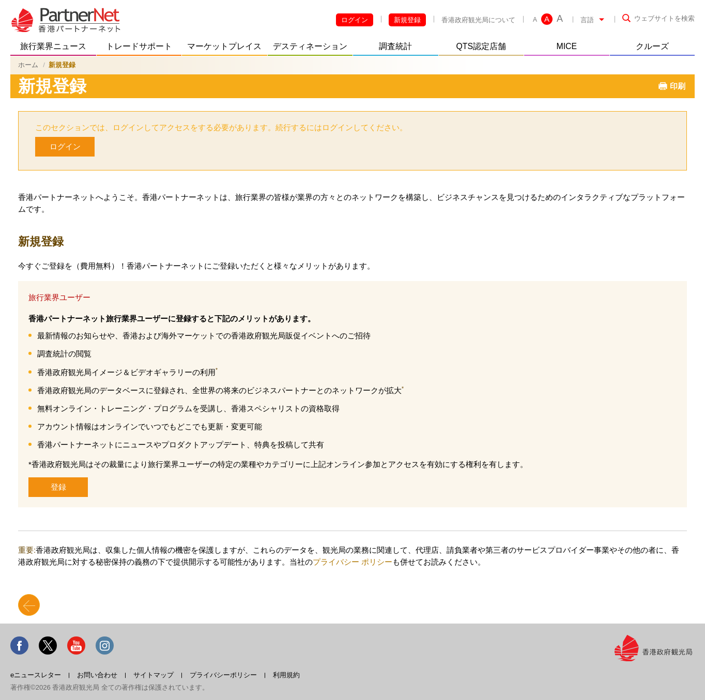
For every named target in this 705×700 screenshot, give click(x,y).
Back (29, 605)
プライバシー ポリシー (352, 561)
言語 (587, 20)
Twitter (48, 645)
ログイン (354, 20)
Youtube (76, 645)
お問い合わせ (97, 675)
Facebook (19, 645)
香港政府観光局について (478, 20)
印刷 (677, 86)
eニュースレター (35, 675)
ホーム (28, 65)
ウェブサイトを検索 (664, 18)
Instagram (105, 645)
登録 (58, 487)
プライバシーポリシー (223, 675)
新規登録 (407, 20)
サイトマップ (153, 675)
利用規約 (286, 675)
